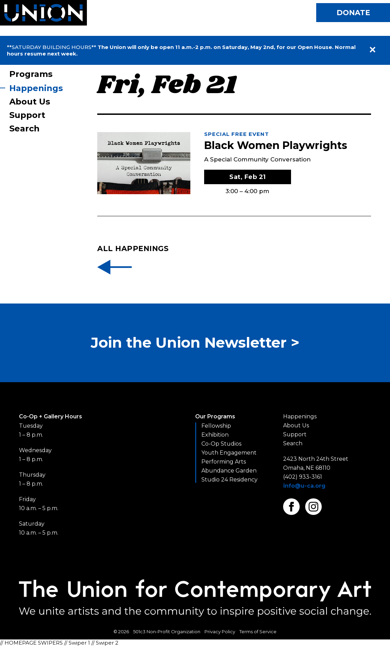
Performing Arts (223, 461)
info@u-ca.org (304, 486)
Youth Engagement (229, 452)
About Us (29, 102)
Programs (30, 74)
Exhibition (215, 434)
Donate (353, 12)
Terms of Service (258, 631)
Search (24, 128)
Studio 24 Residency (229, 479)
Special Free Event (236, 134)
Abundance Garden (229, 470)
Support (27, 115)
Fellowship (216, 426)
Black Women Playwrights (275, 145)
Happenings (36, 88)
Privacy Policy (219, 631)
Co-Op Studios (221, 443)
